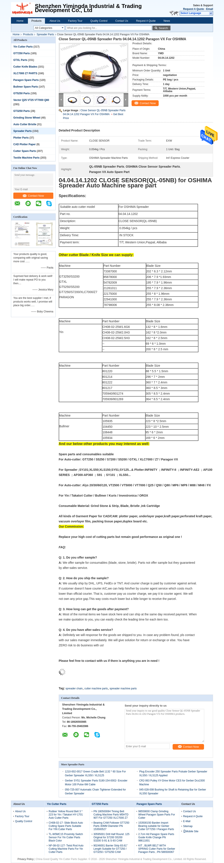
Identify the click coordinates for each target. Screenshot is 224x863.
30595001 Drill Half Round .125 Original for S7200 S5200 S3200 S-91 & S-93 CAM (111, 837)
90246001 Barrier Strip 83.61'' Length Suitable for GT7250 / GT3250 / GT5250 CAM (111, 849)
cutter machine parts (96, 688)
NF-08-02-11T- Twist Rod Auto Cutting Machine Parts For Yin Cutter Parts (66, 849)
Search (163, 28)
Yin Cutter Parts (23, 46)
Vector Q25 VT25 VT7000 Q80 (31, 100)
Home (20, 20)
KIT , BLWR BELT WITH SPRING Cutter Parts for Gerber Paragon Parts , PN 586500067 (156, 849)
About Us (54, 20)
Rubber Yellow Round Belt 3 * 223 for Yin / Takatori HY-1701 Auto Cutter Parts (66, 814)
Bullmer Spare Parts (25, 86)
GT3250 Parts (21, 111)
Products (36, 20)
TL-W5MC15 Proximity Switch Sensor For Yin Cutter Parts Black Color (66, 837)
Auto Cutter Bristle (24, 124)
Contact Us (121, 20)
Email (209, 9)
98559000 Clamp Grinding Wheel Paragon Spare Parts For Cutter (156, 814)
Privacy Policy (25, 859)
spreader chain (74, 688)
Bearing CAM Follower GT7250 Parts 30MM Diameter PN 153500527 (111, 826)
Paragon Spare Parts (26, 80)
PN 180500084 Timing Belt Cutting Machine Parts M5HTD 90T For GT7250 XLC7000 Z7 (111, 814)
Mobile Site (190, 831)
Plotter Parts (21, 137)
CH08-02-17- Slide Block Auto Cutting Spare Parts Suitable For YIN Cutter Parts (66, 826)
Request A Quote (193, 9)
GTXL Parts (20, 60)
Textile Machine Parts (26, 157)
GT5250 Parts (21, 93)
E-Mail (186, 821)
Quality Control (98, 20)
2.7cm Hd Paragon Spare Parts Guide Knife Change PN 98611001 (156, 837)
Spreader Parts (45, 34)
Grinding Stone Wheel (26, 117)
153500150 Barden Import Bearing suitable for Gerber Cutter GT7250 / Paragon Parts (156, 826)
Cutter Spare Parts (24, 151)
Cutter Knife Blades (25, 66)
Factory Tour (75, 20)
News (167, 20)
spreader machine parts (123, 688)
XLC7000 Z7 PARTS (25, 73)
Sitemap (188, 826)
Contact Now (33, 195)
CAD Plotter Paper (24, 144)
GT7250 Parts (21, 53)
